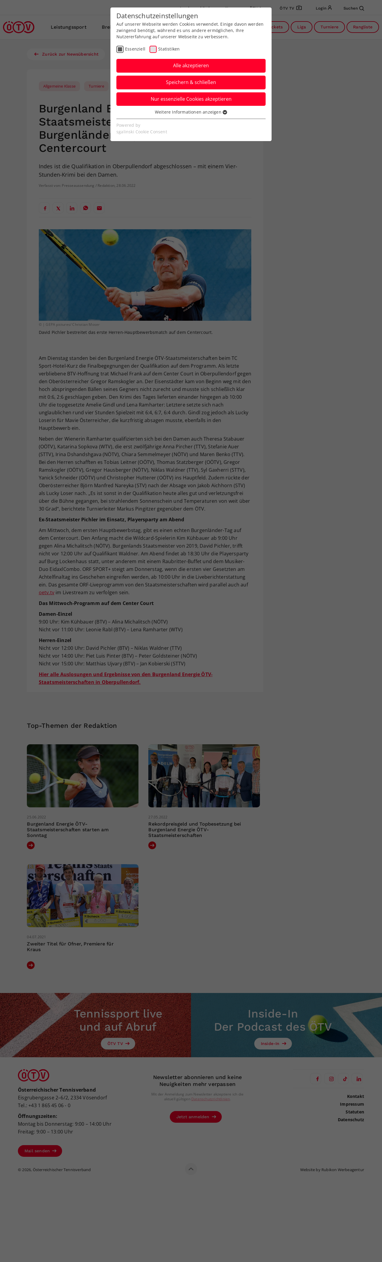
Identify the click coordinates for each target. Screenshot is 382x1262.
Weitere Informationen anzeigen (191, 112)
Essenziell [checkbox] (135, 49)
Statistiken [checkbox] (169, 49)
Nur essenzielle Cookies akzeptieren (191, 99)
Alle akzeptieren (191, 65)
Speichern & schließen (191, 82)
